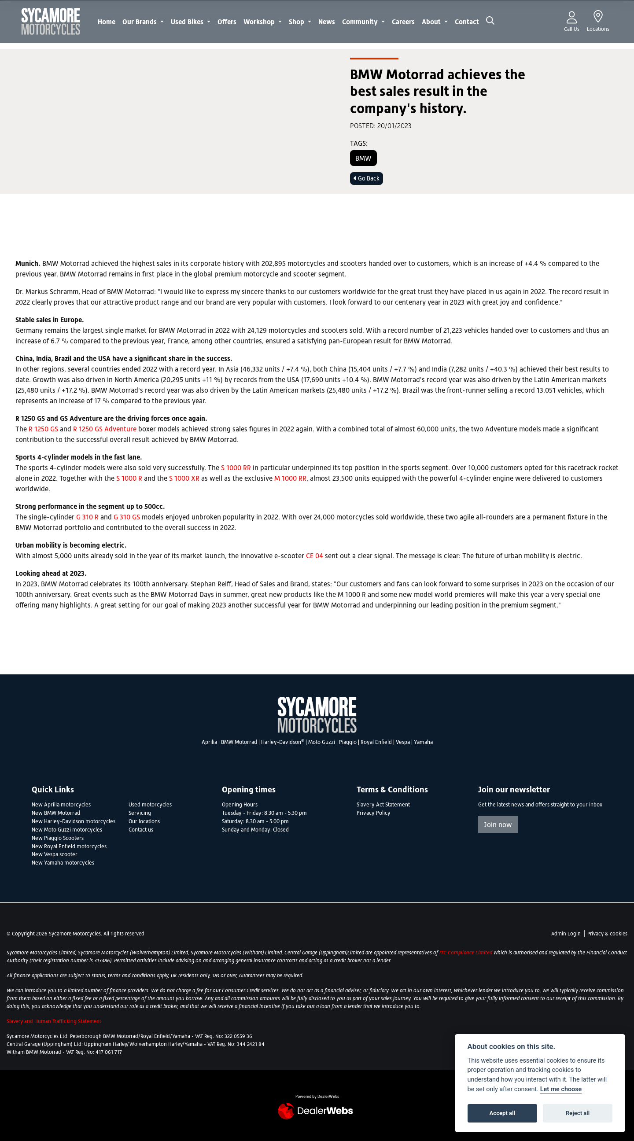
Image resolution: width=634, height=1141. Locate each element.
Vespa (403, 742)
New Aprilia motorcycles (61, 805)
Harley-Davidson (282, 742)
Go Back (367, 178)
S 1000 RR (236, 467)
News (326, 22)
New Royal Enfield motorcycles (69, 846)
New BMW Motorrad (56, 813)
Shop (297, 22)
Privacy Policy (374, 813)
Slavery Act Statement (383, 805)
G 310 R (87, 517)
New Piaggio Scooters (58, 838)
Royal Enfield (376, 742)
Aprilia (209, 742)
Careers (403, 22)
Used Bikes (188, 22)
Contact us (141, 830)
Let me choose (561, 1089)
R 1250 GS (43, 429)
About (432, 22)
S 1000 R (129, 478)
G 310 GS (127, 517)
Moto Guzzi (321, 742)
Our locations (144, 821)
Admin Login (566, 934)
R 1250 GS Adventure (104, 429)
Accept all (502, 1113)
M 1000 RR (290, 478)
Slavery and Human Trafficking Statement (54, 1021)
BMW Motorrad (239, 742)
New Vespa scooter (54, 854)
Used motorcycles (150, 805)
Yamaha (423, 742)
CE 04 (314, 555)
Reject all (578, 1113)
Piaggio (348, 742)
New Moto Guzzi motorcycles (67, 830)
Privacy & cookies (607, 934)
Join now (498, 824)
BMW (363, 158)
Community (361, 22)
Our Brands (140, 22)
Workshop (259, 22)
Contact (467, 22)
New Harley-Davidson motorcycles (73, 821)
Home (106, 22)
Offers (226, 22)
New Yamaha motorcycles (63, 863)
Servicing (140, 813)
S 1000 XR (184, 478)
